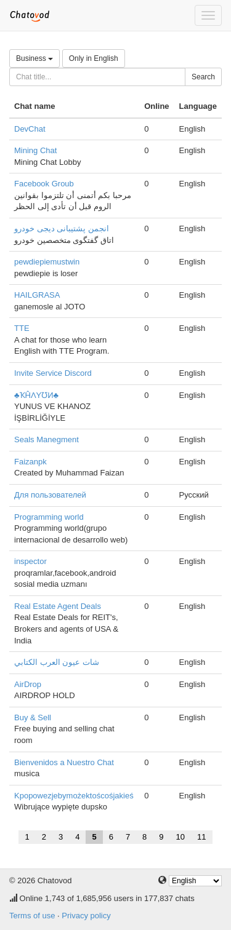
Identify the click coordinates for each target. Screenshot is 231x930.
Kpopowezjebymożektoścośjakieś (74, 795)
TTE (22, 328)
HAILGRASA (37, 295)
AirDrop (27, 684)
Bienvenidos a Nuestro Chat (64, 762)
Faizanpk (30, 461)
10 (180, 836)
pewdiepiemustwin (46, 261)
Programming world (49, 517)
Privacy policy (86, 915)
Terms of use (32, 915)
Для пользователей (50, 494)
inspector (30, 561)
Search (203, 77)
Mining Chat (35, 150)
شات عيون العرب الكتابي (56, 662)
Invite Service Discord (53, 373)
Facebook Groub (44, 183)
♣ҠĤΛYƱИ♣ (36, 395)
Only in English (93, 58)
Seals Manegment (46, 439)
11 (201, 836)
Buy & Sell (32, 717)
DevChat (30, 128)
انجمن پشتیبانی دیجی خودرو (61, 228)
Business (34, 58)
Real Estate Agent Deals (57, 606)
